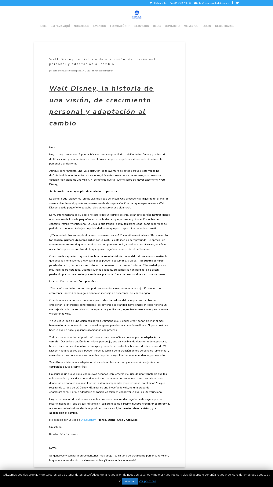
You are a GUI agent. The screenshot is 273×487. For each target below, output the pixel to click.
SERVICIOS (141, 26)
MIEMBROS (191, 26)
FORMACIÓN (118, 26)
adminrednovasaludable (64, 70)
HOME (43, 26)
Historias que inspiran (102, 70)
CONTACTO (172, 26)
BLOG (157, 26)
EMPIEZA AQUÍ (60, 26)
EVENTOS (99, 26)
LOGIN (207, 26)
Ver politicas (147, 481)
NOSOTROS (81, 26)
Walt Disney (88, 420)
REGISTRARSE (224, 26)
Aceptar (130, 481)
